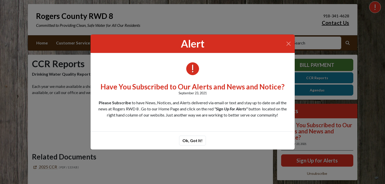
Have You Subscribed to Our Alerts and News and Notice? (192, 86)
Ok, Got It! (192, 140)
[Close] (288, 44)
